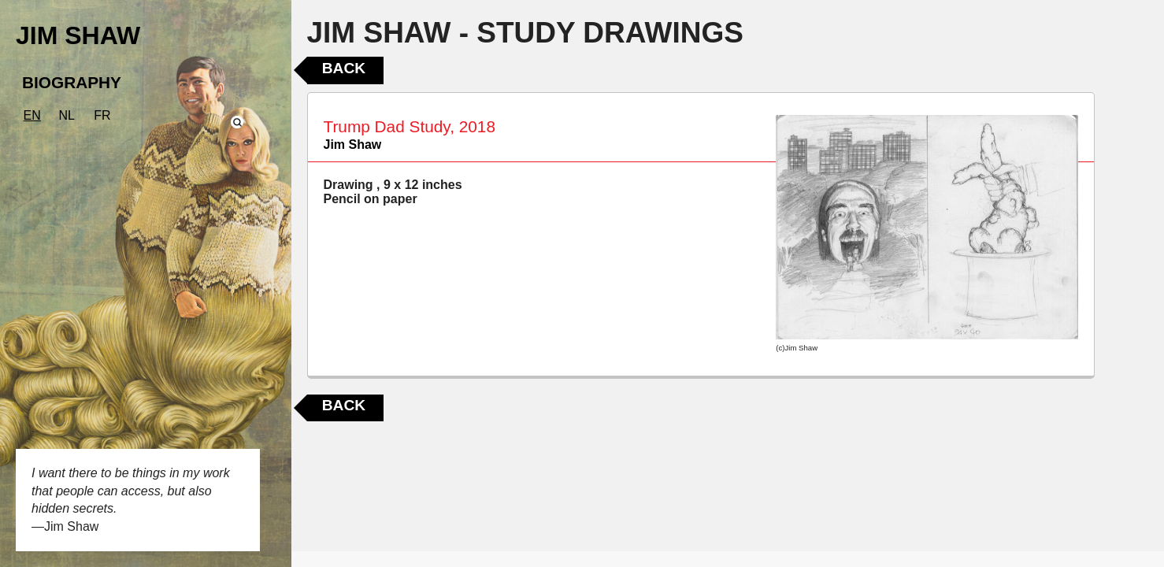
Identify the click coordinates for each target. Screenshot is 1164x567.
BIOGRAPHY (71, 82)
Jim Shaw (353, 144)
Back (343, 68)
